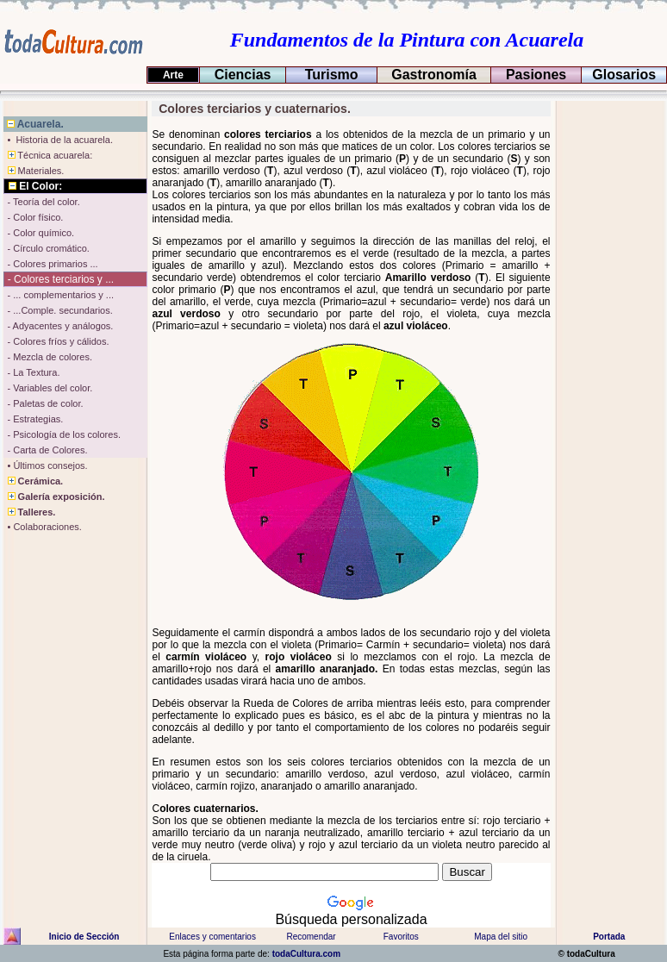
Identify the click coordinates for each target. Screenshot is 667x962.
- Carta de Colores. (45, 450)
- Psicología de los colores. (62, 434)
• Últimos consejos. (45, 465)
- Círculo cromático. (46, 248)
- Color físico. (33, 217)
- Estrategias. (33, 419)
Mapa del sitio (500, 936)
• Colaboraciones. (42, 527)
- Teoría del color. (41, 202)
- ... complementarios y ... (59, 295)
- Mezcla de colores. (47, 357)
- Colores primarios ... (50, 264)
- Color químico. (39, 233)
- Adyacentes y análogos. (58, 326)
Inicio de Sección (84, 936)
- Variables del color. (48, 388)
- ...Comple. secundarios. (58, 310)
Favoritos (401, 936)
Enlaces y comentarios (211, 936)
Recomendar (311, 936)
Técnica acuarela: (48, 155)
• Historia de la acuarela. (58, 139)
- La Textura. (31, 372)
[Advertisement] (609, 359)
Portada (609, 936)
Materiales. (34, 171)
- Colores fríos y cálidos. (56, 341)
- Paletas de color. (43, 403)
